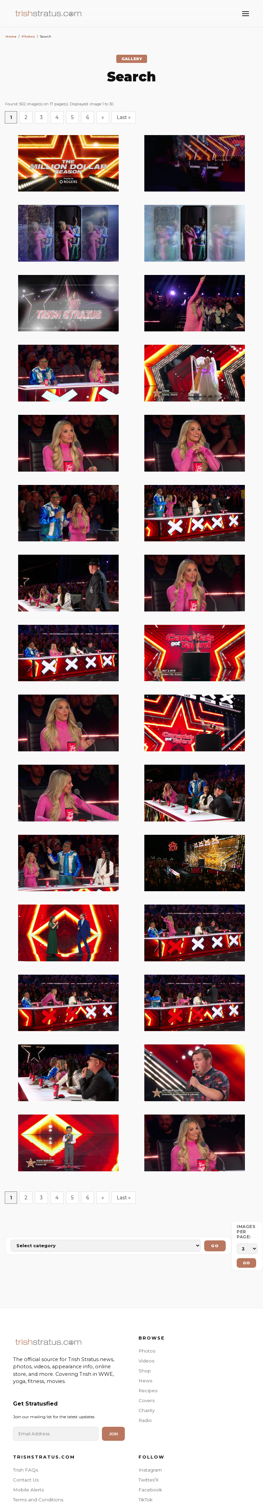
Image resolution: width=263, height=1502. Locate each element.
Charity (147, 1410)
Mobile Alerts (28, 1489)
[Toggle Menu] (245, 13)
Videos (146, 1360)
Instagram (150, 1470)
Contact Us (26, 1480)
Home (10, 36)
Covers (147, 1400)
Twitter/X (149, 1480)
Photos (28, 36)
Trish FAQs (25, 1470)
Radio (145, 1420)
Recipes (148, 1390)
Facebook (150, 1489)
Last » (124, 117)
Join (113, 1434)
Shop (145, 1370)
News (145, 1380)
